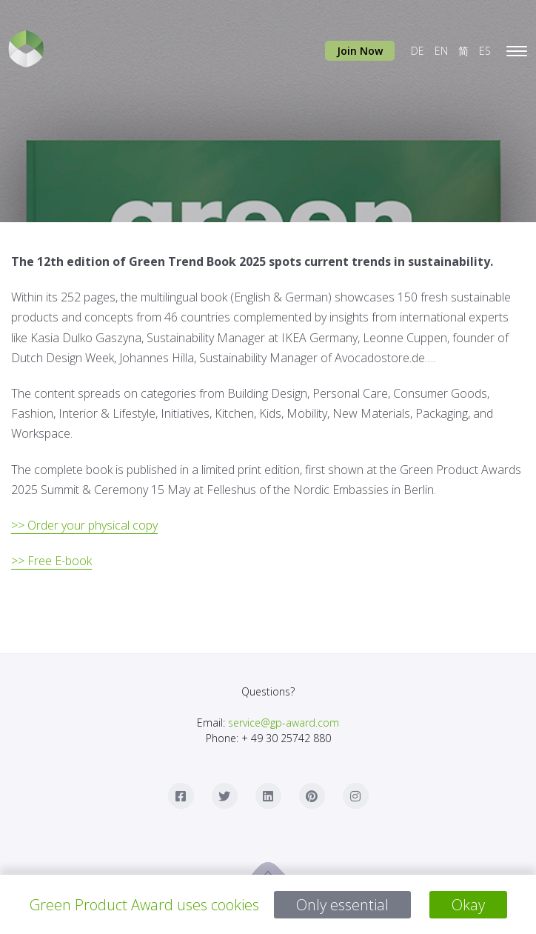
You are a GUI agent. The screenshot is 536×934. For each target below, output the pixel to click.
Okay (468, 905)
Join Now (360, 51)
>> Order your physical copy (84, 525)
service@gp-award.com (283, 722)
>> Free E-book (51, 561)
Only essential (342, 905)
